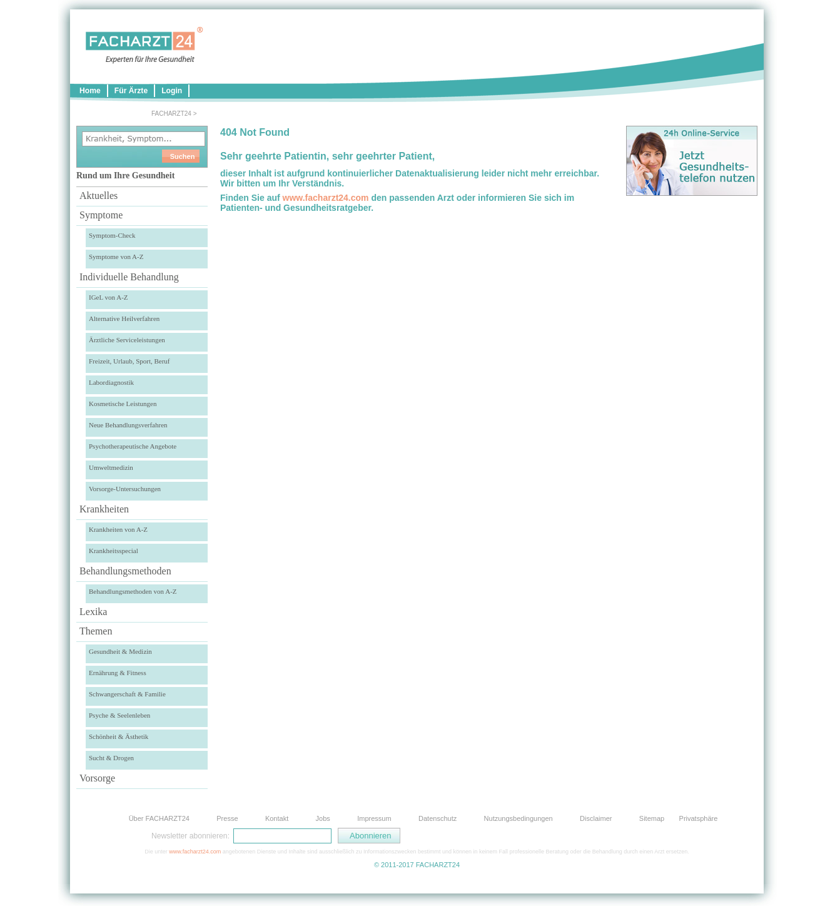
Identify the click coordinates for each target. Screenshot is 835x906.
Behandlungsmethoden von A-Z (133, 591)
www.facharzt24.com (326, 198)
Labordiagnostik (111, 382)
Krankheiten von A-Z (118, 529)
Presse (227, 818)
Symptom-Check (112, 235)
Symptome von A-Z (116, 256)
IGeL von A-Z (108, 297)
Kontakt (276, 818)
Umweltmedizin (111, 467)
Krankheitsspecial (113, 550)
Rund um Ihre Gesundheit (125, 175)
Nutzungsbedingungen (518, 818)
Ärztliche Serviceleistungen (127, 340)
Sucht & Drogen (111, 757)
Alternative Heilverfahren (124, 318)
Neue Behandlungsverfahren (128, 425)
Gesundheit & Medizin (120, 651)
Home (90, 90)
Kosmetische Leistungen (122, 403)
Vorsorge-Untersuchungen (125, 488)
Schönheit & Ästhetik (118, 736)
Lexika (93, 611)
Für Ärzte (131, 90)
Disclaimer (596, 818)
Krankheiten (104, 509)
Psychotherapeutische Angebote (132, 446)
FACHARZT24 (171, 113)
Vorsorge (97, 778)
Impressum (374, 818)
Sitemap (651, 818)
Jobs (323, 818)
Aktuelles (98, 195)
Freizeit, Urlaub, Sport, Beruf (129, 361)
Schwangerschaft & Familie (127, 694)
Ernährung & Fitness (117, 672)
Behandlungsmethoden (125, 571)
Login (171, 90)
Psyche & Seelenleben (119, 715)
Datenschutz (437, 818)
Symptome (101, 215)
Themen (95, 631)
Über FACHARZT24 (159, 818)
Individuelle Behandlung (129, 277)
